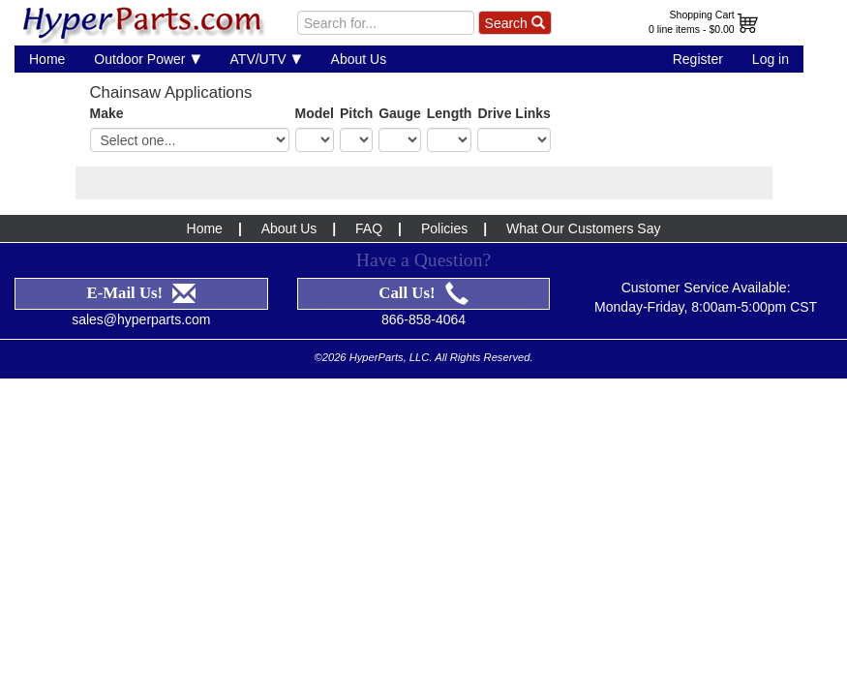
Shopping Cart (702, 14)
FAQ (368, 228)
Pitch (356, 113)
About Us (359, 59)
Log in (770, 59)
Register (698, 59)
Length (449, 113)
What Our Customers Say (583, 228)
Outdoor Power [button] (147, 58)
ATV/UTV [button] (266, 58)
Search (515, 23)
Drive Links (513, 113)
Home (47, 59)
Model (314, 113)
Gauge (399, 113)
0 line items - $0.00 (692, 29)
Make (107, 113)
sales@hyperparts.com (141, 319)
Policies (444, 228)
